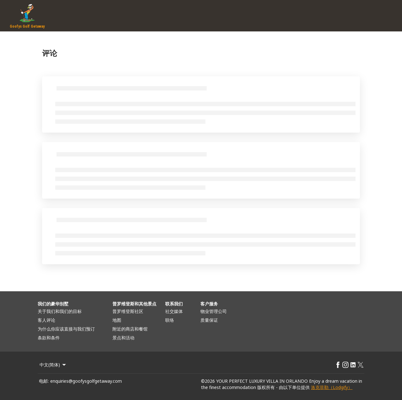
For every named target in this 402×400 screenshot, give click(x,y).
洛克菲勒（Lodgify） (331, 387)
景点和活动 (123, 338)
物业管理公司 (213, 311)
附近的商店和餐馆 (130, 329)
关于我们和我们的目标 (60, 311)
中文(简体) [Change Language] (53, 365)
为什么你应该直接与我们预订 (66, 329)
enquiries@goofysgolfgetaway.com (86, 381)
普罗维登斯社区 (127, 311)
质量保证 (209, 320)
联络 (169, 320)
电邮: (44, 381)
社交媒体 (174, 311)
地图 (116, 320)
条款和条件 (49, 338)
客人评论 (46, 320)
